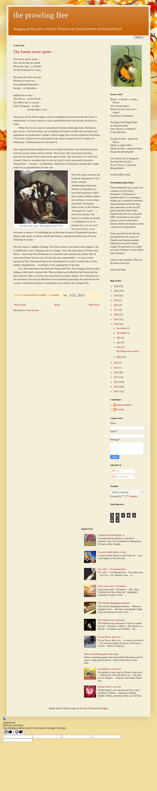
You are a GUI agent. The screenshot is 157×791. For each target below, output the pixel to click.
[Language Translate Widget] (126, 492)
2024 (116, 295)
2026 (116, 286)
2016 (116, 368)
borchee (83, 708)
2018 (116, 324)
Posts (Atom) (32, 310)
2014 (116, 377)
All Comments (120, 476)
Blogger (104, 708)
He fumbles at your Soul (109, 669)
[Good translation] (8, 732)
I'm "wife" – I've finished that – (112, 569)
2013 (116, 382)
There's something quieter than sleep (101, 654)
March (120, 357)
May (119, 347)
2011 (116, 391)
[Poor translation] (19, 732)
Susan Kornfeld (124, 405)
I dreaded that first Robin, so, (111, 535)
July (119, 337)
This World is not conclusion (111, 620)
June (119, 342)
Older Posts (94, 305)
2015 (116, 372)
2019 (116, 319)
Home (57, 305)
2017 (116, 363)
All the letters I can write (110, 687)
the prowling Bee (41, 15)
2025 (116, 291)
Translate (129, 496)
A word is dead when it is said (112, 552)
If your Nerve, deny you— (110, 637)
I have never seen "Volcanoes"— (113, 586)
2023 (116, 300)
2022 (116, 305)
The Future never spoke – (33, 52)
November (122, 333)
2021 (116, 310)
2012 (116, 386)
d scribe (120, 409)
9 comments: (54, 295)
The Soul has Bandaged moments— (114, 603)
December (122, 328)
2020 (116, 314)
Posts (116, 471)
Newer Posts (20, 305)
